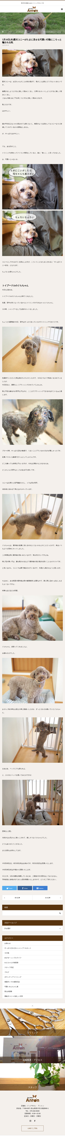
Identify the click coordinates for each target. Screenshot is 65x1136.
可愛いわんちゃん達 (11, 986)
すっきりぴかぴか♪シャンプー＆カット (17, 948)
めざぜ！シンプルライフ (12, 958)
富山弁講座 (8, 991)
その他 (6, 953)
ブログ (6, 972)
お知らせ (7, 943)
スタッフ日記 (9, 967)
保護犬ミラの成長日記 (12, 982)
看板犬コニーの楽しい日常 (13, 996)
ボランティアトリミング (12, 977)
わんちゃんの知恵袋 (11, 962)
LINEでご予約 (32, 1128)
